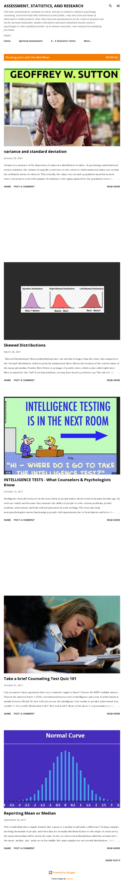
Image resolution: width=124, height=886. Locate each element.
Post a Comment (24, 186)
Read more (113, 186)
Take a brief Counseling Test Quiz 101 (40, 678)
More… (88, 40)
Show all (112, 57)
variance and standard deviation (35, 151)
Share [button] (7, 186)
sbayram (69, 879)
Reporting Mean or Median (30, 813)
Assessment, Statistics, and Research (43, 5)
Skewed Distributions (25, 345)
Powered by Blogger (62, 872)
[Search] (110, 6)
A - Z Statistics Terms (63, 40)
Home (7, 40)
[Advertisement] (62, 225)
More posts (113, 860)
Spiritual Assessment (31, 40)
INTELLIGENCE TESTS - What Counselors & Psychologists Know (57, 482)
